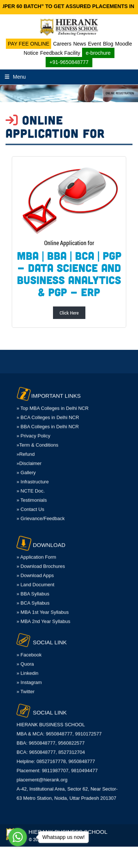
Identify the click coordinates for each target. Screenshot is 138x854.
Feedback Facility (60, 53)
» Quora (25, 658)
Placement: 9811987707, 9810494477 (57, 765)
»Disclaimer (29, 457)
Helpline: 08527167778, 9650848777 (56, 755)
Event (94, 44)
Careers (62, 44)
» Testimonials (32, 494)
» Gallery (26, 467)
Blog (108, 44)
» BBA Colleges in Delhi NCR (48, 421)
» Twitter (26, 686)
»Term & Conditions (37, 439)
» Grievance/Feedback (41, 513)
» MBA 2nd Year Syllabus (43, 615)
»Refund (26, 448)
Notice (31, 53)
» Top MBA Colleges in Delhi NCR (53, 402)
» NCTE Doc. (31, 485)
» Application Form (36, 551)
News (79, 44)
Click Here (69, 312)
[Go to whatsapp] (17, 837)
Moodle (123, 44)
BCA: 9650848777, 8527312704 (51, 746)
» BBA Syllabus (33, 588)
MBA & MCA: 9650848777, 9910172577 (59, 728)
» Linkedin (27, 667)
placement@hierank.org (42, 774)
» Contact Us (30, 503)
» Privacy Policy (33, 430)
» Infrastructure (33, 476)
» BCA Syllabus (33, 597)
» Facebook (29, 649)
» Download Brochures (41, 560)
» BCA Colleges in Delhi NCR (48, 412)
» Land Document (35, 579)
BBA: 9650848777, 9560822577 (51, 737)
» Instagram (29, 676)
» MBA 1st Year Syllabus (43, 606)
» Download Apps (35, 570)
